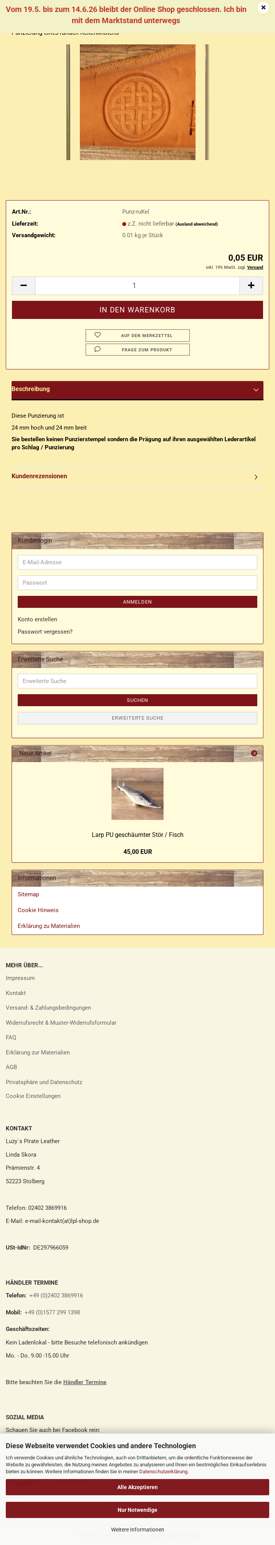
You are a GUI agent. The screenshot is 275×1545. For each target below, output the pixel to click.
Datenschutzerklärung (163, 1471)
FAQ (11, 1037)
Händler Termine (84, 1382)
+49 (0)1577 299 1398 (51, 1312)
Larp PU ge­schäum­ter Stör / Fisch (138, 834)
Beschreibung (31, 389)
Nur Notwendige (137, 1510)
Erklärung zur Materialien (38, 1052)
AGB (11, 1067)
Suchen (137, 700)
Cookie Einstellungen (33, 1096)
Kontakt (16, 993)
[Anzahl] (137, 286)
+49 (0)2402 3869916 (56, 1295)
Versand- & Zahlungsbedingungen (48, 1007)
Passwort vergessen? (45, 631)
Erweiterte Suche (138, 718)
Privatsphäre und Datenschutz (44, 1082)
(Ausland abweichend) (196, 224)
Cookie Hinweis (38, 910)
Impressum (20, 978)
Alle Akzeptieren (137, 1487)
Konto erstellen (37, 619)
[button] (23, 286)
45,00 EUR (137, 851)
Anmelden (137, 602)
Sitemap (28, 894)
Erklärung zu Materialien (49, 926)
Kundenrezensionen (39, 476)
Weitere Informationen (137, 1529)
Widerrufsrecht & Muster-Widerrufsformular (61, 1022)
